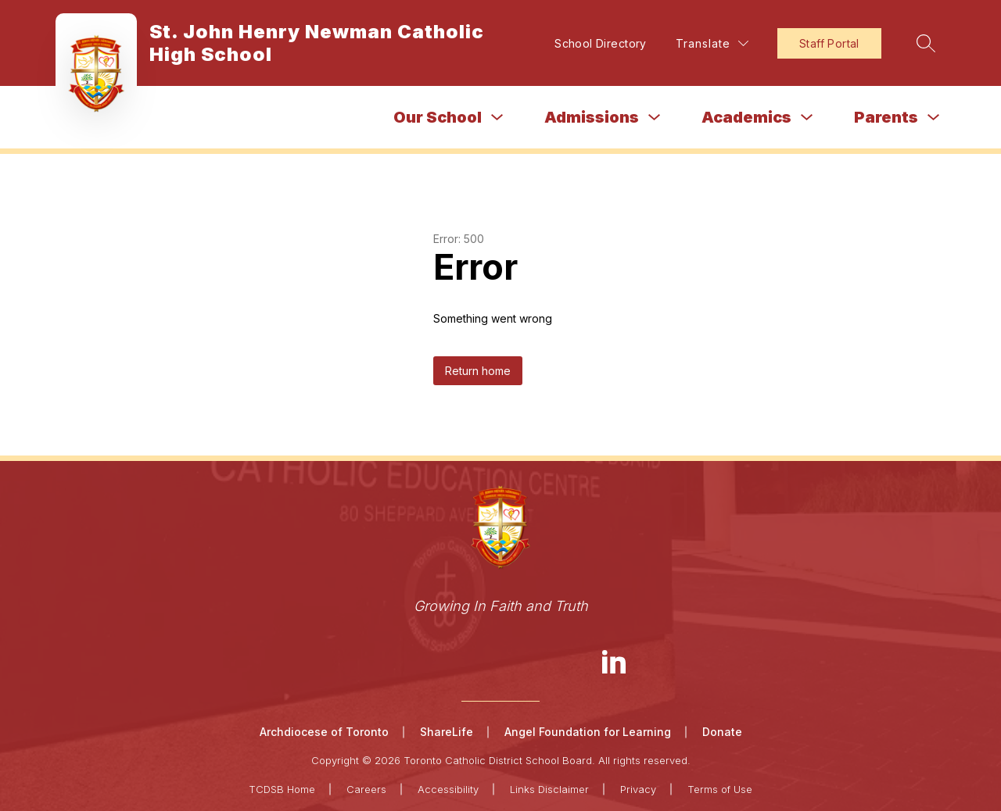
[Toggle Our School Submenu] (497, 117)
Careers (366, 789)
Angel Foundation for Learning (587, 731)
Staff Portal (829, 43)
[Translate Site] (712, 43)
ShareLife (446, 731)
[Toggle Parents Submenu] (933, 117)
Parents (886, 117)
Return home (478, 370)
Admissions (591, 117)
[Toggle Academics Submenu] (807, 117)
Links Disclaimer (549, 789)
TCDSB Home (282, 789)
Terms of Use (719, 789)
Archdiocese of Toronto (324, 731)
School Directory (600, 43)
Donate (722, 731)
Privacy (638, 789)
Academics (746, 117)
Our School (437, 117)
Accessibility (448, 789)
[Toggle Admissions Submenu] (654, 117)
